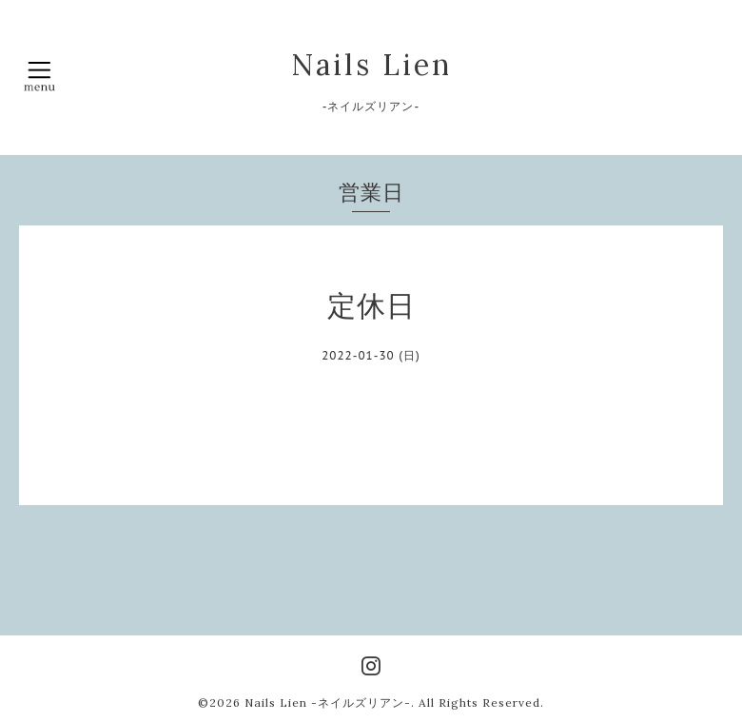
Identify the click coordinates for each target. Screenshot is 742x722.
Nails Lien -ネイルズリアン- (327, 702)
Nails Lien (371, 65)
